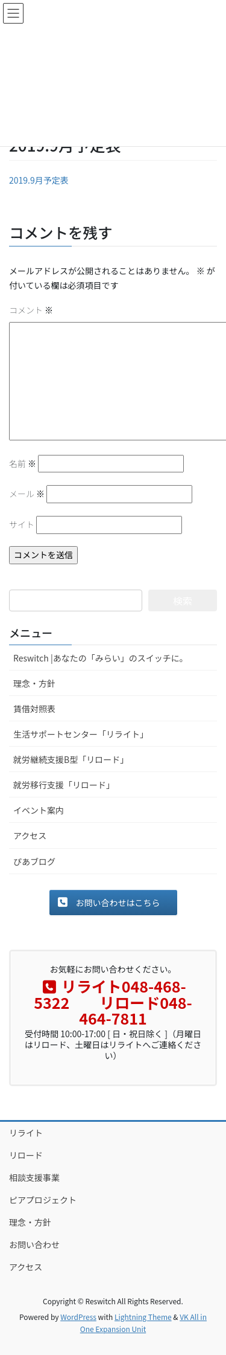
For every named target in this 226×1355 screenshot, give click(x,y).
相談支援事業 (34, 1177)
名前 (22, 463)
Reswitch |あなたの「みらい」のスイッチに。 (100, 658)
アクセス (29, 835)
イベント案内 (38, 810)
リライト (26, 1133)
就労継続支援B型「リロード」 (70, 759)
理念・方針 (34, 683)
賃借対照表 (34, 709)
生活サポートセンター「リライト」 (80, 734)
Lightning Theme (143, 1317)
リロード (26, 1155)
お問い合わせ (34, 1244)
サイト (21, 524)
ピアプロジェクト (43, 1200)
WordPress (78, 1317)
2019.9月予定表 (39, 180)
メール (27, 494)
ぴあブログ (34, 861)
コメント (31, 310)
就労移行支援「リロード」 (64, 785)
